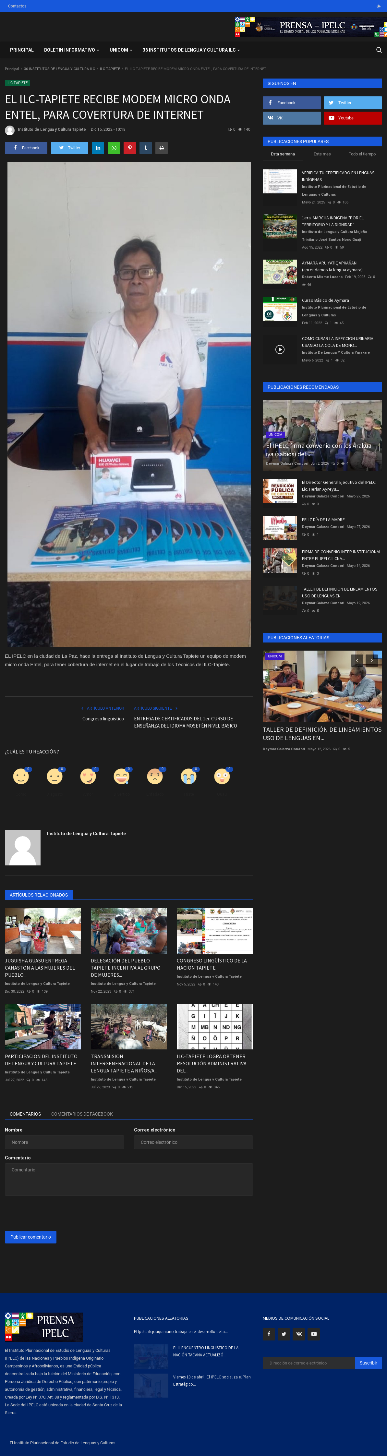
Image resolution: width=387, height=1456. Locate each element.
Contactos (17, 6)
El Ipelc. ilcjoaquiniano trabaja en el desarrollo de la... (181, 1331)
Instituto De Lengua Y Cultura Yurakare (336, 352)
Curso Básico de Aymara (325, 300)
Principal (22, 50)
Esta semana (283, 154)
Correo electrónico (154, 1129)
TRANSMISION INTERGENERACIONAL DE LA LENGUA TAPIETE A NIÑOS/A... (124, 1063)
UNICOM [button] (121, 50)
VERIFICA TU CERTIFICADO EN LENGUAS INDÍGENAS (338, 176)
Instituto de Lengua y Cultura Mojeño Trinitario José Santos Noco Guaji (334, 236)
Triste (188, 794)
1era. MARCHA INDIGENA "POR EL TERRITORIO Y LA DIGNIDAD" (333, 221)
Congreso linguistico (103, 719)
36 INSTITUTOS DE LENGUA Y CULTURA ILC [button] (191, 50)
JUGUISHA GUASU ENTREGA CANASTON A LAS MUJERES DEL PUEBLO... (40, 967)
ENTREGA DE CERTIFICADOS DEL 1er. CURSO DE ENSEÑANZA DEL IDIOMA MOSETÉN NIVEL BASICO (185, 722)
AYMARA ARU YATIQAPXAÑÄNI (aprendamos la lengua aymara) (332, 266)
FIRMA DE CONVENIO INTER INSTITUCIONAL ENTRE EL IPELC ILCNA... (341, 555)
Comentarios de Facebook (82, 1114)
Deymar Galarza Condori (287, 463)
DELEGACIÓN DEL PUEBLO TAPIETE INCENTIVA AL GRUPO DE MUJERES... (126, 967)
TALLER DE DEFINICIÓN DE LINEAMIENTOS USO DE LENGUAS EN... (340, 592)
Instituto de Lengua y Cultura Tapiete (45, 130)
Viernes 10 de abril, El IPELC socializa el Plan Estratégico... (212, 1380)
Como (21, 794)
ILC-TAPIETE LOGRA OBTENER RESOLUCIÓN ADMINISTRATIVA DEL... (212, 1063)
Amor (88, 794)
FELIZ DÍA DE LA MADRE (323, 519)
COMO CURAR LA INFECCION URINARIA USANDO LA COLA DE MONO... (337, 342)
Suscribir (368, 1362)
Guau (222, 794)
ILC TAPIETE (110, 69)
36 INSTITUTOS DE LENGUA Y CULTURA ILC (59, 69)
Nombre (13, 1129)
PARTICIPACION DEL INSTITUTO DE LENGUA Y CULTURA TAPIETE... (42, 1060)
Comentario (18, 1157)
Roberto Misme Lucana (322, 277)
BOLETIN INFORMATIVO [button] (71, 50)
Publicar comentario (30, 1237)
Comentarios (25, 1114)
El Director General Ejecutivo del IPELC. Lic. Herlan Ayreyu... (339, 485)
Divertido (122, 794)
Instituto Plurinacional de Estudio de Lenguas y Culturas (334, 191)
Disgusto (54, 794)
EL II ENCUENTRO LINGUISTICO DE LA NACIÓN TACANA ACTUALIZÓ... (205, 1351)
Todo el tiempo (362, 154)
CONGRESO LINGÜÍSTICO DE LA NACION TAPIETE (212, 964)
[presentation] (54, 1213)
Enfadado (155, 794)
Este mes (322, 154)
